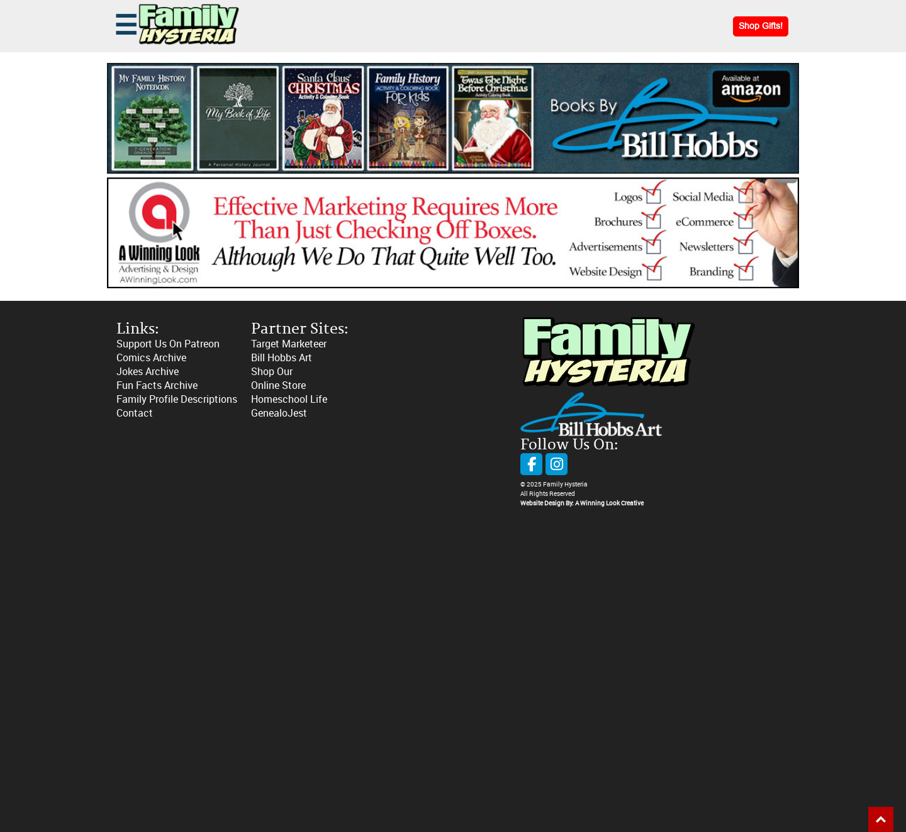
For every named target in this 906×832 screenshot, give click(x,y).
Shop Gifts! (761, 26)
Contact (134, 413)
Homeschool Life (289, 399)
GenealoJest (279, 413)
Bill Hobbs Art (281, 358)
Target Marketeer (289, 344)
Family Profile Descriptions (176, 399)
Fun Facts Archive (157, 385)
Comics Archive (151, 358)
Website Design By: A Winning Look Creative (582, 503)
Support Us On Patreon (168, 344)
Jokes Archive (147, 372)
